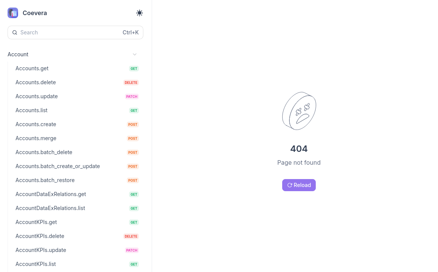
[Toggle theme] (139, 12)
